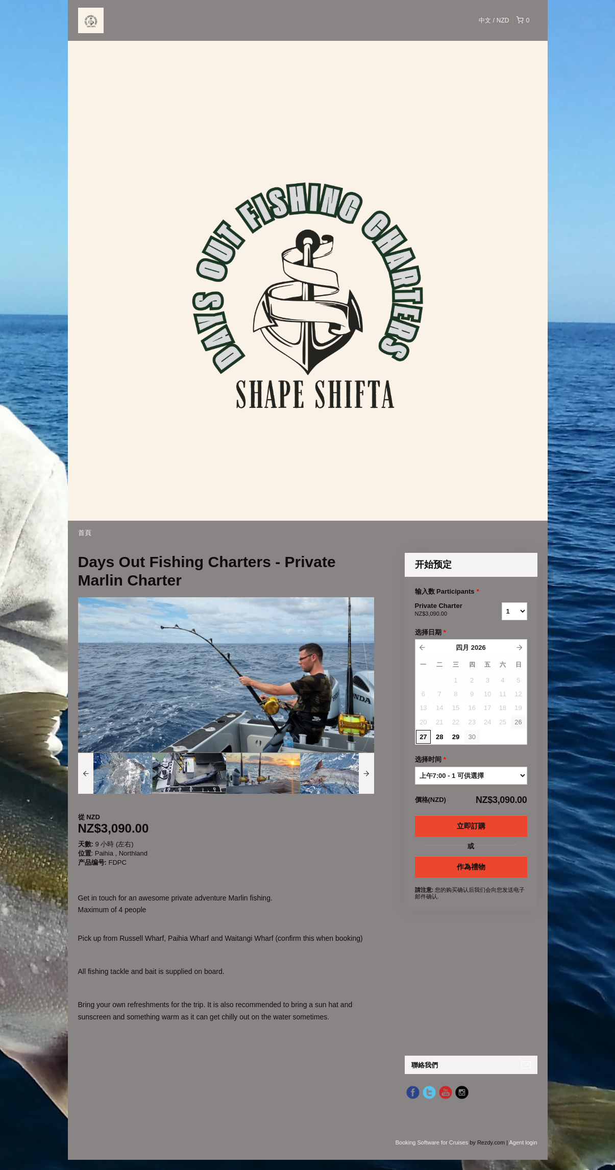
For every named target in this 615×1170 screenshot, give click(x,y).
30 (471, 737)
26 (518, 722)
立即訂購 (471, 826)
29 (455, 737)
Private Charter (445, 610)
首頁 (84, 533)
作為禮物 (471, 867)
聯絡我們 (424, 1065)
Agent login (523, 1142)
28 (439, 737)
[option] (115, 773)
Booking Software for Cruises (433, 1142)
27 (423, 737)
